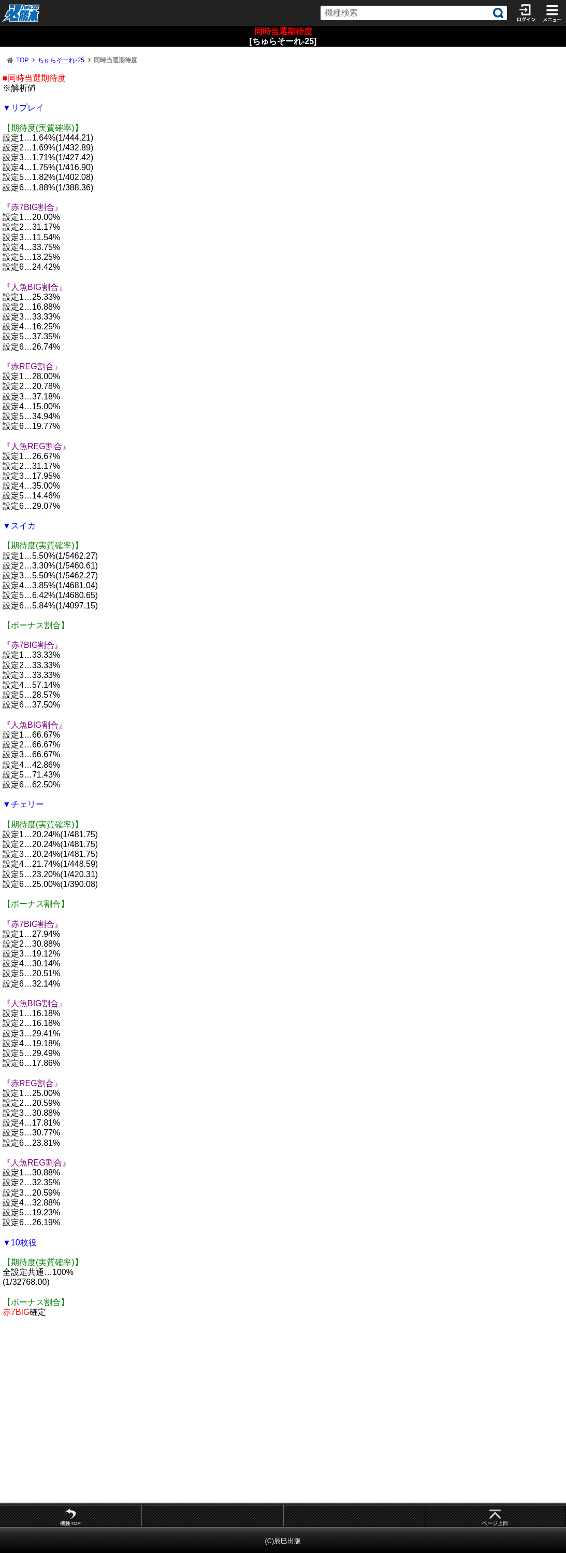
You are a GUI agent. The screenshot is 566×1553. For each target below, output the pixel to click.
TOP (22, 60)
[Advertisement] (283, 1409)
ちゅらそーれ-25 (61, 60)
